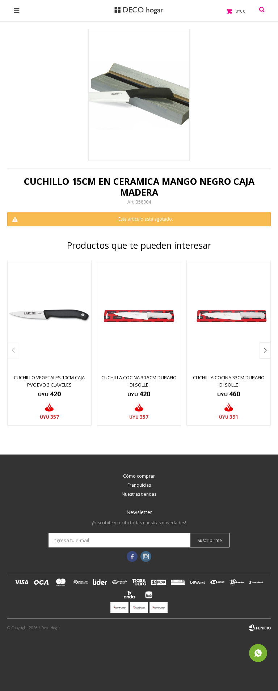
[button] (265, 350)
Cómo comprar (139, 476)
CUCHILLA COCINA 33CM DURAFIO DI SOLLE (229, 381)
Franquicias (139, 485)
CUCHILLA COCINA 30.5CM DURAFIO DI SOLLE (139, 381)
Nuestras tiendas (139, 494)
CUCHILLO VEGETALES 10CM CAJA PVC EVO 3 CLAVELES (49, 381)
